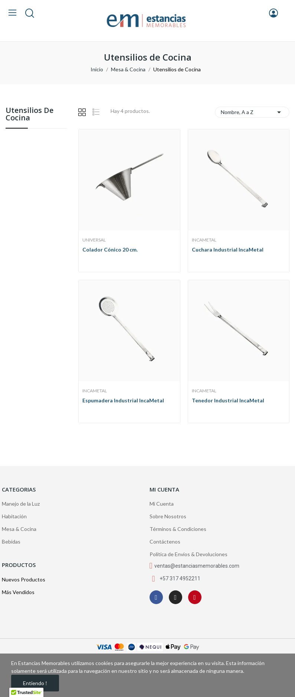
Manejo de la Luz (21, 503)
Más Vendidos (18, 592)
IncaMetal (204, 240)
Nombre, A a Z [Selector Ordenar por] (252, 112)
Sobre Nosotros (168, 516)
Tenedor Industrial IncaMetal (228, 400)
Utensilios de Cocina (29, 115)
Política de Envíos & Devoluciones (188, 554)
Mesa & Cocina (19, 529)
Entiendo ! (35, 683)
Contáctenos (165, 541)
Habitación (14, 516)
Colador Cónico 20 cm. (110, 249)
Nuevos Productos (23, 579)
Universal (94, 240)
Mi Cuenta (162, 503)
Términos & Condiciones (178, 529)
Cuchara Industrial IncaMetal (227, 249)
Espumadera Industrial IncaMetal (123, 400)
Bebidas (11, 541)
